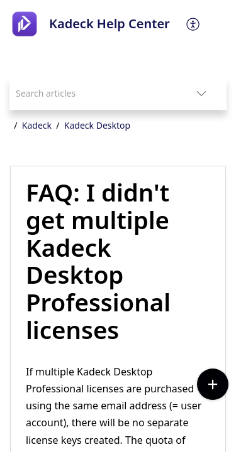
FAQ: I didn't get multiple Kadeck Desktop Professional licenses (98, 261)
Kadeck (37, 125)
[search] (92, 93)
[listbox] (201, 93)
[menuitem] (193, 23)
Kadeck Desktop (97, 125)
